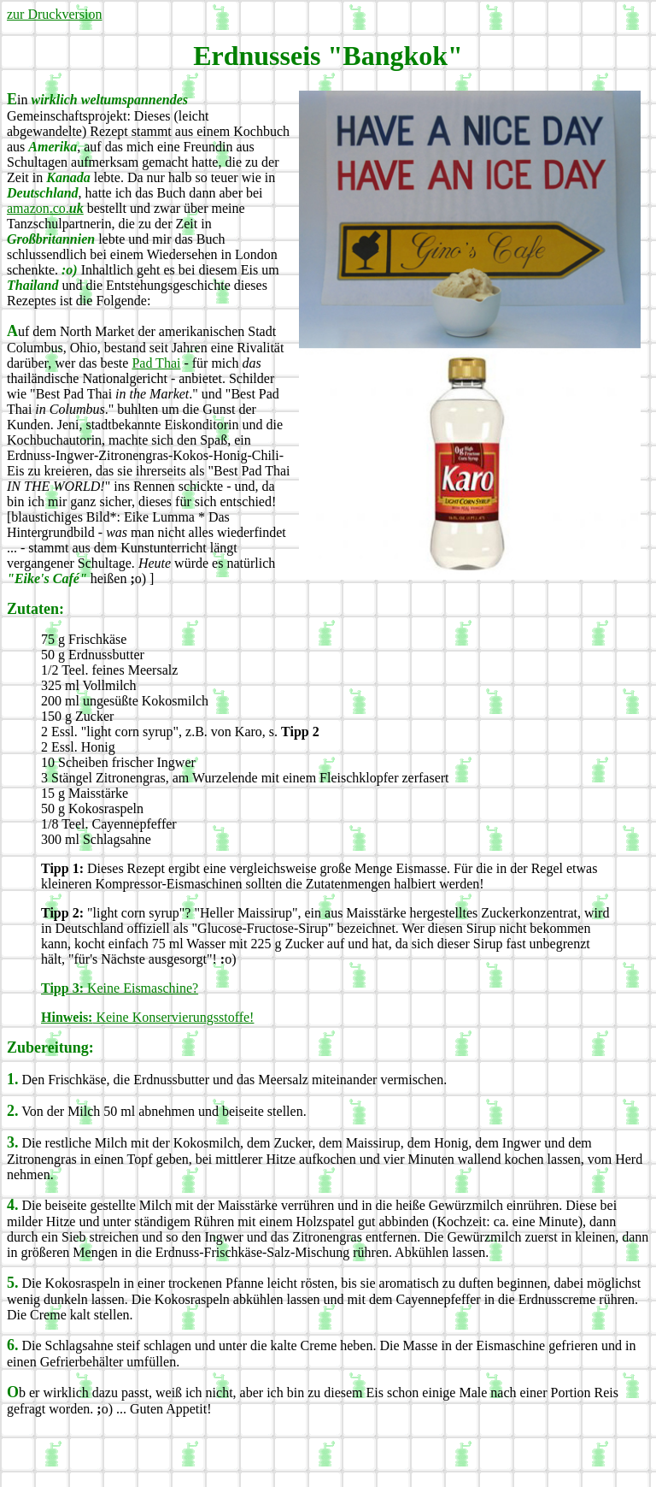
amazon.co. (45, 208)
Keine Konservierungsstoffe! (147, 1017)
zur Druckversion (54, 14)
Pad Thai (156, 363)
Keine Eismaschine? (119, 988)
